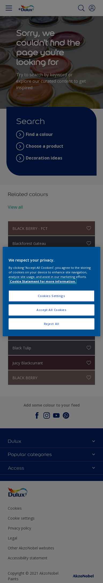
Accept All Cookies (51, 310)
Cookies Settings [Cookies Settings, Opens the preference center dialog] (51, 296)
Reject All (51, 324)
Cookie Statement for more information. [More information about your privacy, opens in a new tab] (43, 281)
